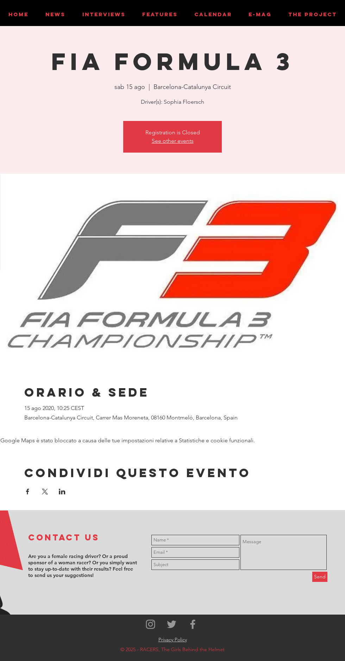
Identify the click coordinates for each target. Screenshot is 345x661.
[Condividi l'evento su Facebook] (27, 491)
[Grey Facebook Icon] (193, 624)
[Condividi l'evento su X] (45, 491)
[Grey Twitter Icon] (171, 624)
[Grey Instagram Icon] (150, 624)
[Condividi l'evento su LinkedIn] (62, 491)
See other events (173, 140)
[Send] (319, 577)
